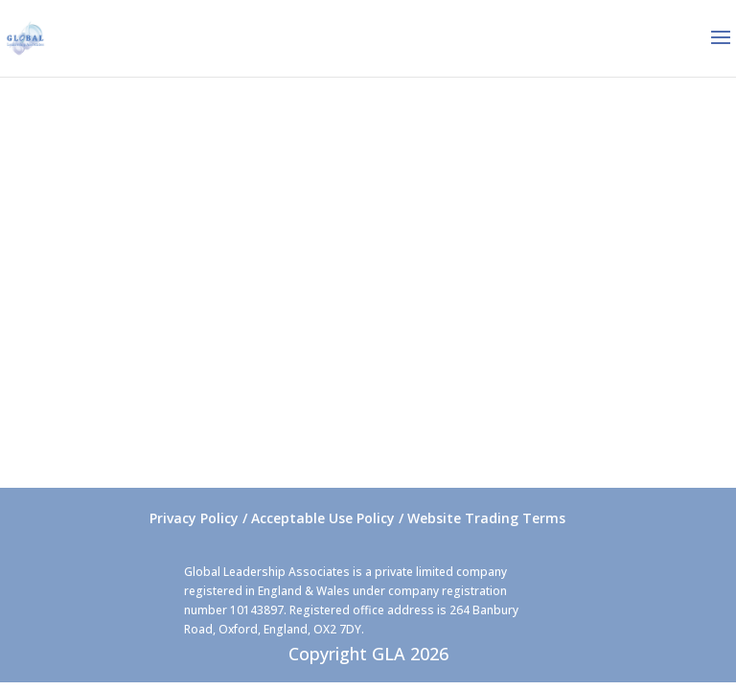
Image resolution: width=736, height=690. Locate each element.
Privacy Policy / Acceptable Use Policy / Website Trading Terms (357, 518)
